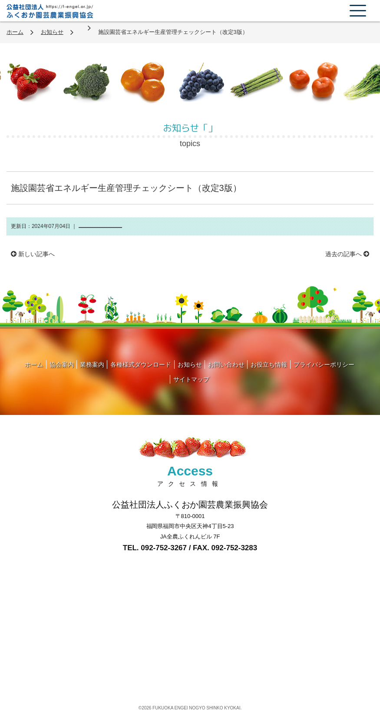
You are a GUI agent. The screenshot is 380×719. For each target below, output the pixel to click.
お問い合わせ (226, 364)
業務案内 (92, 364)
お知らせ (52, 32)
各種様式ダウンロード (140, 364)
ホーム (15, 32)
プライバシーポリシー (324, 364)
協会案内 (62, 364)
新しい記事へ (33, 254)
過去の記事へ (347, 254)
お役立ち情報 (269, 364)
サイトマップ (191, 379)
